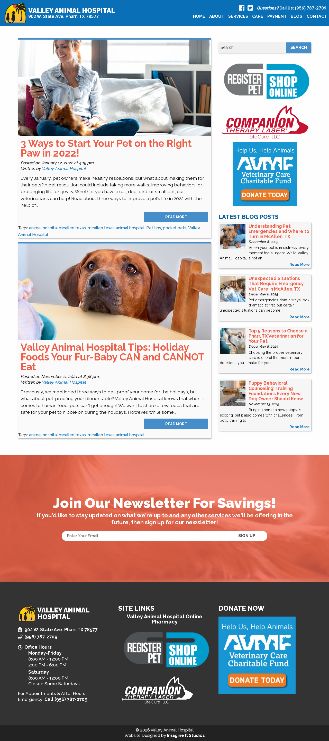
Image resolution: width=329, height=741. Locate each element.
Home (199, 16)
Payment (277, 16)
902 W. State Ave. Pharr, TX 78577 (63, 16)
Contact (317, 16)
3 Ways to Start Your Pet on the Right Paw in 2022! (106, 148)
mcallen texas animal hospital (116, 227)
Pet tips (153, 227)
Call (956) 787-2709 (65, 699)
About (216, 16)
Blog (297, 16)
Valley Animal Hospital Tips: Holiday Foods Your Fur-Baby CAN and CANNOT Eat (112, 357)
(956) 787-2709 (40, 636)
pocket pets (174, 227)
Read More (176, 217)
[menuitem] (199, 16)
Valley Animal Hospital (71, 10)
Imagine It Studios (186, 735)
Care (257, 16)
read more (299, 264)
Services (238, 16)
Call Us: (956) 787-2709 (291, 8)
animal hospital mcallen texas (57, 227)
